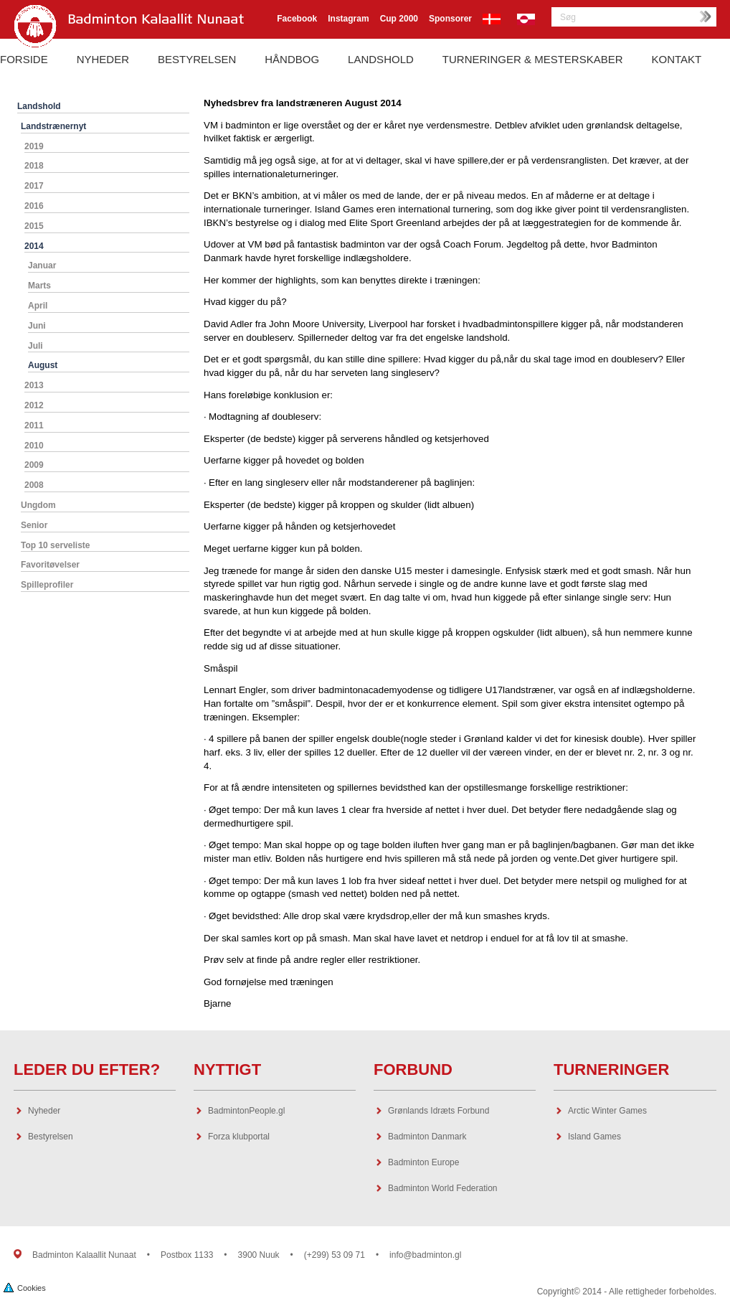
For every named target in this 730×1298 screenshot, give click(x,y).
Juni (37, 326)
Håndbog (292, 59)
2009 (34, 465)
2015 (34, 226)
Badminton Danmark (427, 1137)
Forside (24, 59)
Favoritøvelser (50, 565)
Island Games (594, 1137)
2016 (34, 206)
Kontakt (677, 59)
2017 (34, 186)
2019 (34, 146)
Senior (34, 525)
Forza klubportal (239, 1137)
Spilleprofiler (47, 585)
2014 (34, 246)
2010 (34, 446)
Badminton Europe (423, 1162)
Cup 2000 (399, 19)
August (42, 365)
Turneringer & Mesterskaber (532, 59)
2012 (34, 405)
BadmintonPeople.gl (246, 1111)
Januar (42, 265)
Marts (39, 286)
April (37, 306)
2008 (34, 485)
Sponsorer (450, 19)
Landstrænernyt (53, 126)
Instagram (348, 19)
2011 (34, 425)
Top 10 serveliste (55, 545)
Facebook (297, 19)
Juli (35, 346)
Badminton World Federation (443, 1188)
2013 (34, 385)
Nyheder (103, 59)
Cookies (25, 1286)
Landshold (381, 59)
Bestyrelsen (197, 59)
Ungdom (38, 505)
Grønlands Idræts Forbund (438, 1111)
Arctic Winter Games (607, 1111)
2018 (34, 166)
